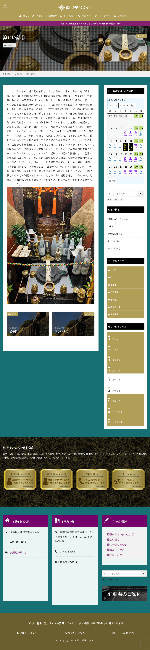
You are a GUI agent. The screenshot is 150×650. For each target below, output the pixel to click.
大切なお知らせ (115, 233)
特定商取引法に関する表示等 (107, 623)
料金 (109, 199)
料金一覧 (42, 623)
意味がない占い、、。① (118, 218)
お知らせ (114, 269)
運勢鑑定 (114, 314)
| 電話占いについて (76, 632)
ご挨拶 (30, 623)
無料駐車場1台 (18, 552)
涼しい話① (30, 74)
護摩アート (115, 306)
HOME (8, 74)
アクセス (71, 623)
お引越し (112, 226)
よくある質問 (56, 623)
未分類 (113, 299)
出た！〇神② (114, 241)
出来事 (113, 284)
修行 (112, 277)
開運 (115, 199)
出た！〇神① (114, 248)
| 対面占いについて (28, 632)
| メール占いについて (124, 632)
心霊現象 (9, 45)
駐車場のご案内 (124, 593)
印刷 (112, 181)
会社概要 (84, 623)
